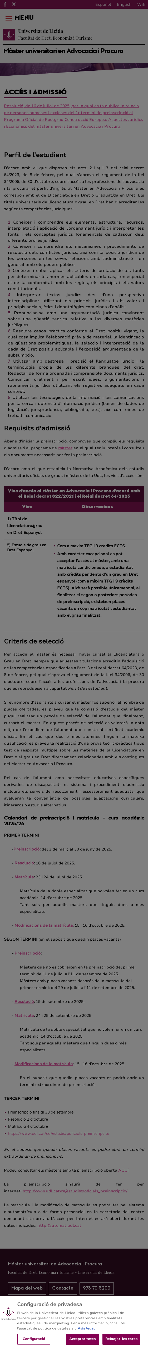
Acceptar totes (82, 1342)
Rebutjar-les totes (121, 1342)
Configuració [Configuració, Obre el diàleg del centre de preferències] (34, 1342)
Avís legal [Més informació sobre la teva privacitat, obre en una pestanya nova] (86, 1331)
